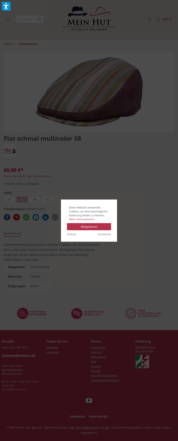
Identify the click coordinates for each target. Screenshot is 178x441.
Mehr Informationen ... (83, 219)
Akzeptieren (89, 227)
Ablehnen (71, 233)
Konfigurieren (104, 233)
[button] (6, 6)
